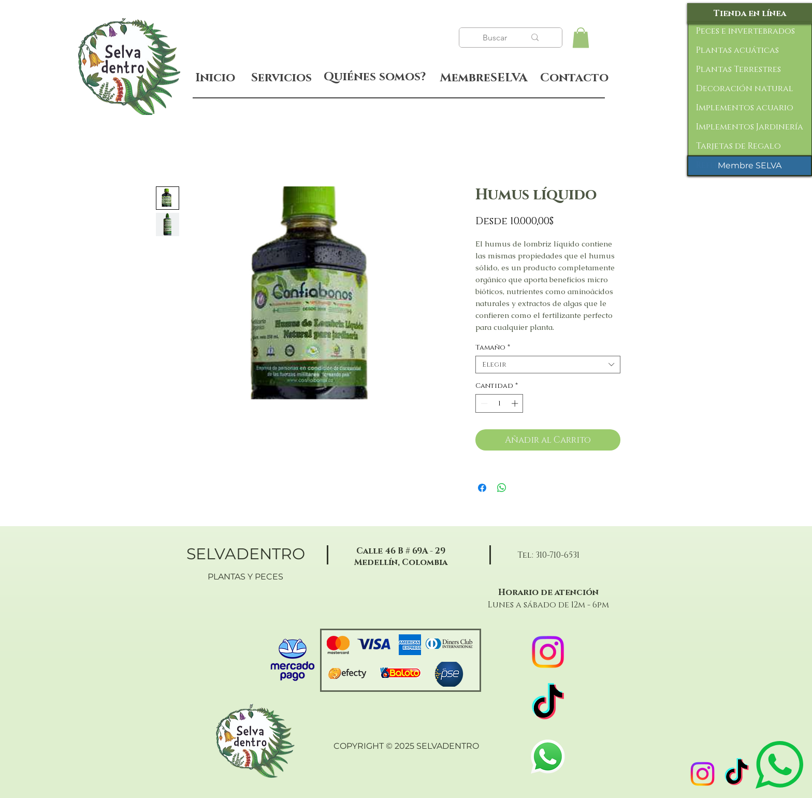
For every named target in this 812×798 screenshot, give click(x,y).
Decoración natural (744, 88)
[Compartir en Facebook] (482, 488)
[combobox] (547, 364)
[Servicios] (281, 78)
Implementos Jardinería (749, 127)
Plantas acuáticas (737, 50)
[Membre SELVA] (749, 165)
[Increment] (516, 403)
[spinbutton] (499, 403)
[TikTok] (736, 774)
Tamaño (492, 347)
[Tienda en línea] (749, 13)
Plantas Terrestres (738, 69)
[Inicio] (215, 78)
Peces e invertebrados (745, 31)
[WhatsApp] (548, 756)
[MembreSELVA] (483, 78)
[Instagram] (702, 774)
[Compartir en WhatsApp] (502, 488)
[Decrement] (483, 403)
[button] (580, 37)
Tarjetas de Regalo (738, 146)
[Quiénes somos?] (375, 77)
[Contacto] (574, 78)
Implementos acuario (744, 107)
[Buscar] (496, 38)
